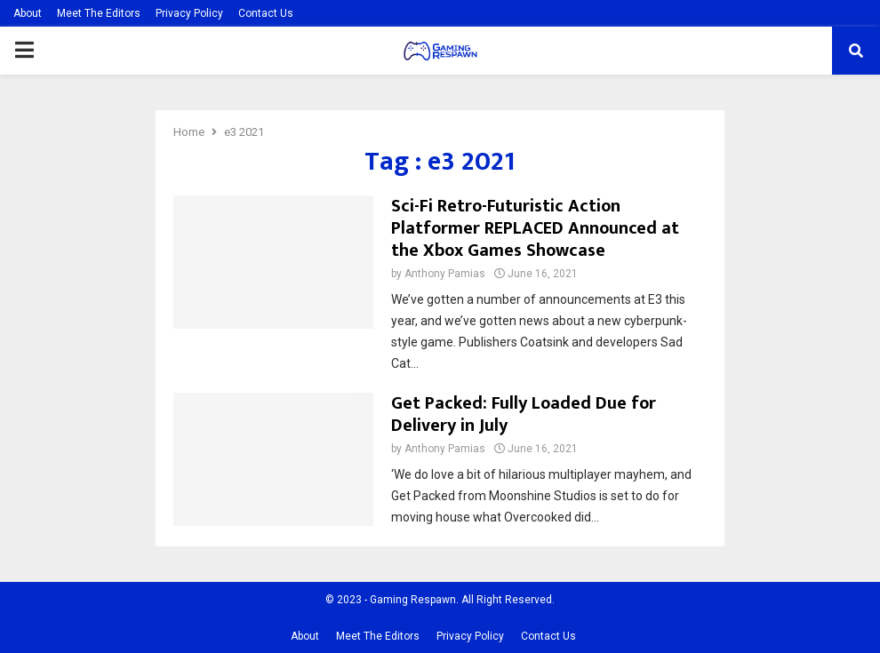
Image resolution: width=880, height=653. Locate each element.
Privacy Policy (189, 13)
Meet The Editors (98, 13)
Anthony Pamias (444, 273)
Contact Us (265, 13)
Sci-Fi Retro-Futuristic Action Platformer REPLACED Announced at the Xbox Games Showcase (535, 228)
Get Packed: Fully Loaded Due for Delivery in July (523, 414)
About (27, 13)
